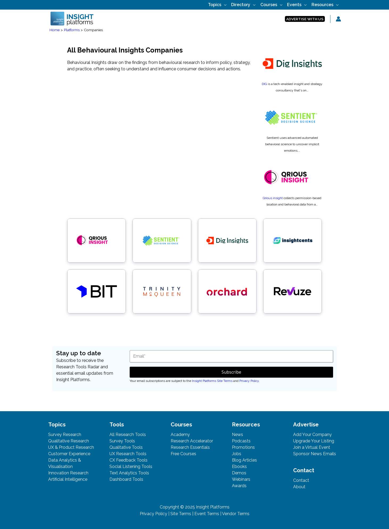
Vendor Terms (235, 513)
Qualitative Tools (126, 447)
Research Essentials (190, 447)
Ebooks (239, 466)
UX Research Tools (127, 453)
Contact (301, 480)
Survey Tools (122, 440)
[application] (233, 4)
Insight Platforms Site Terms (212, 381)
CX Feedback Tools (128, 460)
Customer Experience (69, 453)
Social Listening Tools (130, 466)
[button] (305, 19)
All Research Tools (127, 434)
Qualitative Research (68, 440)
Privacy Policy (249, 381)
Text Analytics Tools (129, 472)
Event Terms (206, 513)
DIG (264, 84)
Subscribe (231, 372)
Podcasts (241, 440)
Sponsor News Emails (314, 453)
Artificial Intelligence (67, 479)
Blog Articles (244, 460)
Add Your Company (312, 434)
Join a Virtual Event (311, 447)
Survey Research (64, 434)
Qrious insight (273, 198)
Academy (180, 434)
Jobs (236, 453)
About (299, 486)
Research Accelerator (192, 440)
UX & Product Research (71, 447)
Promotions (243, 447)
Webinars (241, 479)
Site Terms (180, 513)
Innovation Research (68, 472)
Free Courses (183, 453)
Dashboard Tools (126, 479)
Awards (239, 485)
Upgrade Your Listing (313, 440)
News (237, 434)
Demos (239, 472)
